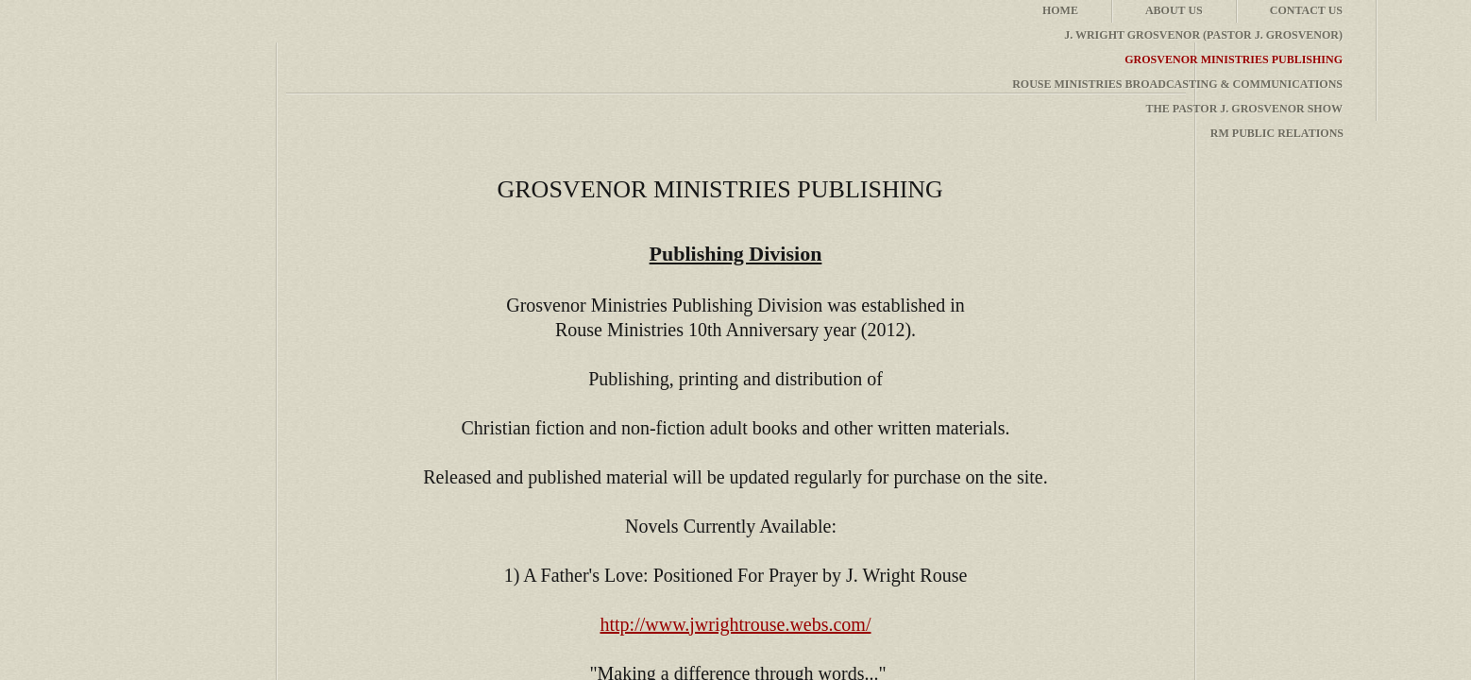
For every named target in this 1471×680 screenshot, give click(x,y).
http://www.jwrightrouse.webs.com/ (735, 624)
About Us (1174, 10)
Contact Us (1306, 10)
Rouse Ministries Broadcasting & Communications (1177, 84)
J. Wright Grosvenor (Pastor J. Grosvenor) (1203, 35)
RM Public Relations (1277, 133)
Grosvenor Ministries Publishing (1233, 59)
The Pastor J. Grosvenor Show (1244, 108)
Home (1060, 10)
